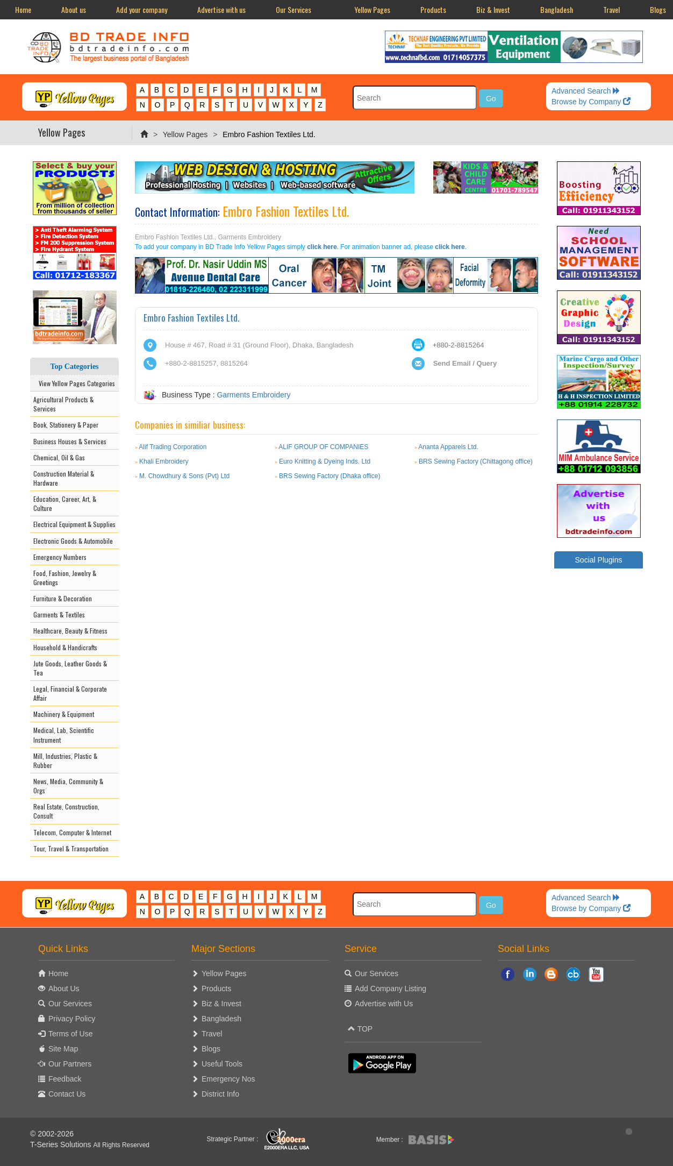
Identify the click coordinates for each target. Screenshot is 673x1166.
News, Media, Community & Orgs (68, 786)
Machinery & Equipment (63, 714)
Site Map (63, 1048)
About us (73, 9)
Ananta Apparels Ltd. (448, 447)
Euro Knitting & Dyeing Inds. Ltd (324, 461)
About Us (64, 988)
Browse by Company (591, 101)
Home (23, 9)
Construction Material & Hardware (63, 478)
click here (321, 247)
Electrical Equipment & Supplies (74, 524)
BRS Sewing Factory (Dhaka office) (330, 476)
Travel (611, 9)
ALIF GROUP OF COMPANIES (323, 447)
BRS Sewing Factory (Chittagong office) (476, 461)
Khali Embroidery (163, 461)
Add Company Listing (390, 988)
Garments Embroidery (253, 394)
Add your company (141, 9)
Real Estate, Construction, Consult (66, 811)
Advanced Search (586, 91)
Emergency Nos (228, 1079)
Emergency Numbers (60, 556)
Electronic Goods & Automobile (73, 540)
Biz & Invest (493, 9)
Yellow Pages (372, 9)
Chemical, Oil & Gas (59, 457)
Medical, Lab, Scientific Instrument (63, 735)
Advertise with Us (384, 1003)
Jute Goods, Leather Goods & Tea (70, 668)
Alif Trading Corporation (172, 447)
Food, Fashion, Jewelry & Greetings (64, 577)
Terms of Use (70, 1033)
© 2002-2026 (52, 1133)
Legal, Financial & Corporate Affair (70, 693)
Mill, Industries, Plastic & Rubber (65, 760)
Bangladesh (556, 9)
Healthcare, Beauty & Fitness (70, 630)
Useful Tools (222, 1064)
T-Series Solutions (62, 1144)
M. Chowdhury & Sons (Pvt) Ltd (184, 476)
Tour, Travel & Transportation (71, 848)
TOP (360, 1029)
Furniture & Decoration (62, 598)
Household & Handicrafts (65, 647)
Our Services (293, 9)
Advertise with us (221, 9)
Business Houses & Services (69, 441)
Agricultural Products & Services (63, 404)
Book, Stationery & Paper (65, 424)
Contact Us (66, 1094)
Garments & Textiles (59, 614)
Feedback (64, 1079)
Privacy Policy (71, 1018)
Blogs (211, 1048)
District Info (220, 1094)
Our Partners (69, 1064)
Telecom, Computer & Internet (72, 832)
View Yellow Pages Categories (74, 383)
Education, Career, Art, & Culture (64, 503)
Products (433, 9)
